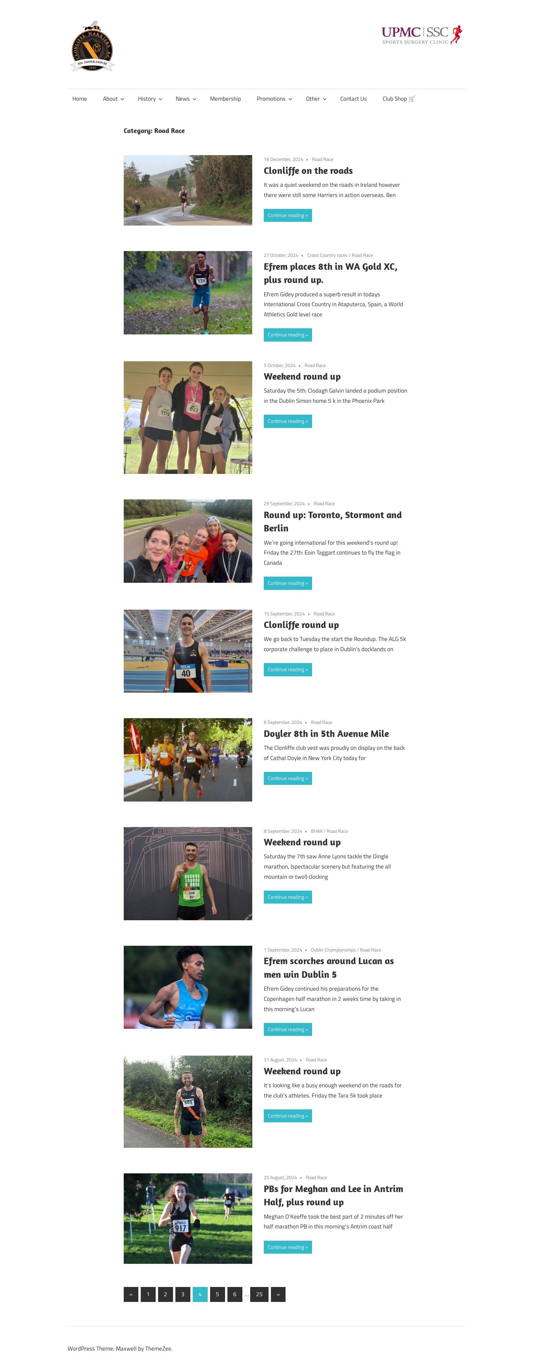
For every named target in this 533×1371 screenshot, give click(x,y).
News (186, 98)
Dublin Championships (333, 949)
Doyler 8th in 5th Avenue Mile (326, 733)
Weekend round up (302, 376)
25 (259, 1294)
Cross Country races (327, 255)
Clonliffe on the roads (308, 170)
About (113, 98)
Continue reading (286, 215)
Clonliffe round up (301, 624)
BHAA (317, 831)
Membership (225, 98)
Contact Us (353, 98)
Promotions (274, 98)
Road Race (322, 159)
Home (79, 98)
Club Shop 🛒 (399, 98)
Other (316, 98)
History (150, 98)
